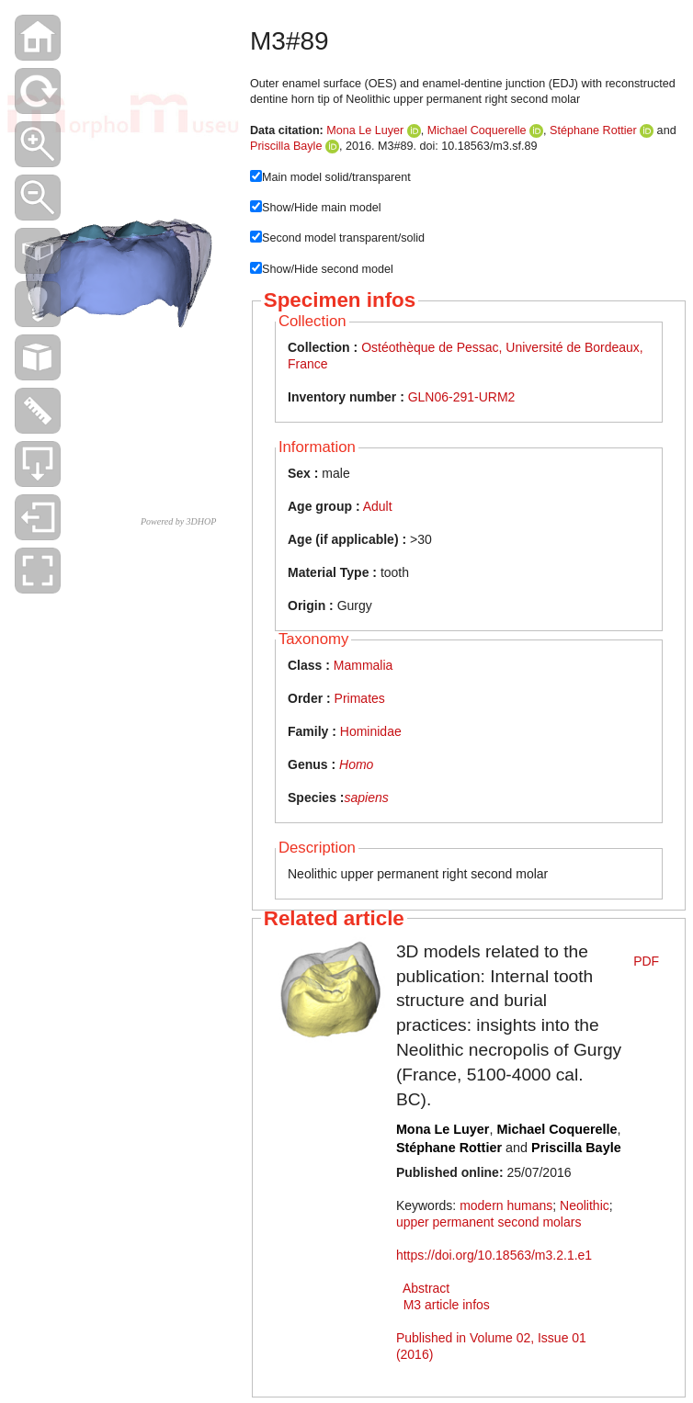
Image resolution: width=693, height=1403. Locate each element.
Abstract (426, 1288)
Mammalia (363, 665)
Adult (377, 506)
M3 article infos (446, 1304)
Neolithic (584, 1205)
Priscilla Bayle (286, 146)
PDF (646, 961)
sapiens (366, 797)
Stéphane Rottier (593, 130)
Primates (360, 698)
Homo (356, 764)
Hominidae (371, 731)
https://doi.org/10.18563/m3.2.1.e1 (494, 1255)
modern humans (506, 1205)
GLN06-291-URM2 (462, 397)
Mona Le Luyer (364, 130)
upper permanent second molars (489, 1222)
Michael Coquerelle (477, 130)
